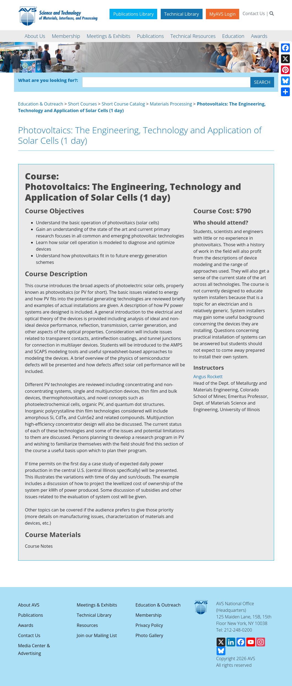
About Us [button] (35, 36)
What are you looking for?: (48, 80)
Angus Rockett (207, 377)
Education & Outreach (40, 104)
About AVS (29, 605)
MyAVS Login (222, 14)
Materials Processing (171, 104)
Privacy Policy (149, 625)
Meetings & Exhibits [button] (108, 36)
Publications (30, 615)
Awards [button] (259, 36)
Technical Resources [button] (192, 36)
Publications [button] (150, 36)
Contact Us (253, 13)
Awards (25, 625)
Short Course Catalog (123, 104)
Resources (87, 625)
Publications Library (133, 14)
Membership (148, 615)
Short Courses (82, 104)
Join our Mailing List (97, 635)
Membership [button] (66, 36)
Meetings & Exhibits (97, 605)
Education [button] (233, 36)
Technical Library (181, 14)
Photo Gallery (149, 635)
